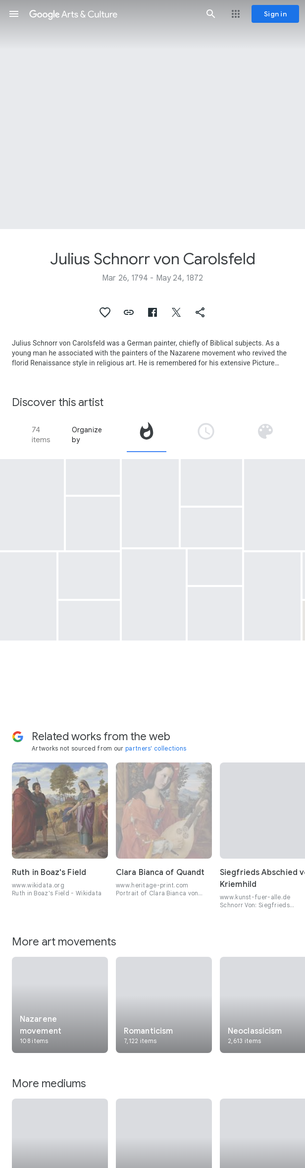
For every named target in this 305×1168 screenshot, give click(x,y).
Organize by (87, 434)
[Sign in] (275, 14)
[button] (14, 14)
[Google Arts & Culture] (112, 14)
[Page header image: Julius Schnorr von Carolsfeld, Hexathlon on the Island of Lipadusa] (152, 114)
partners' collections (155, 748)
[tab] (146, 434)
